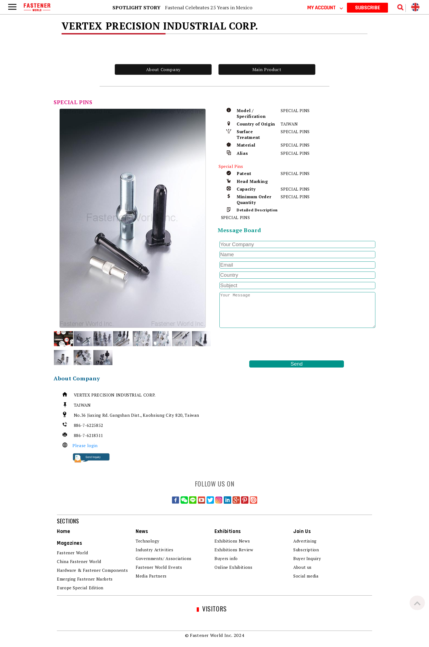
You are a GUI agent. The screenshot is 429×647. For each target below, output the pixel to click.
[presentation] (259, 344)
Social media (306, 576)
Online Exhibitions (234, 567)
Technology (147, 541)
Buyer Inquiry (307, 558)
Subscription (306, 549)
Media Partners (151, 576)
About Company (163, 69)
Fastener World (72, 552)
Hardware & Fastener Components (92, 570)
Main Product (267, 69)
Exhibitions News (232, 541)
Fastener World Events (159, 567)
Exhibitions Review (234, 549)
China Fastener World (79, 561)
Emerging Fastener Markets (85, 579)
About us (302, 567)
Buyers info (226, 558)
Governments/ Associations (164, 558)
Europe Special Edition (80, 587)
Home (63, 531)
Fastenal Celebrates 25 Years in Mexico (208, 7)
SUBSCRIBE (367, 7)
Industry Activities (154, 549)
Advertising (305, 541)
